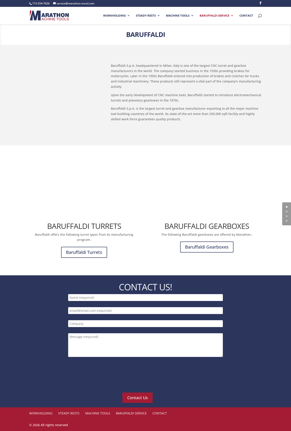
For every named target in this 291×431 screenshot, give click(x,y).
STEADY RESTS (146, 15)
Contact (246, 15)
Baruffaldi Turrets (84, 252)
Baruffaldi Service (214, 15)
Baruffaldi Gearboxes (207, 247)
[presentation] (101, 377)
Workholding (114, 15)
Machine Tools (177, 15)
